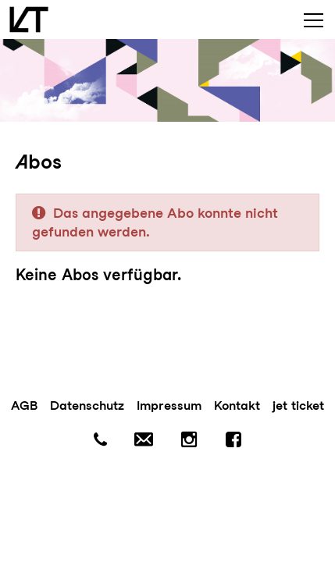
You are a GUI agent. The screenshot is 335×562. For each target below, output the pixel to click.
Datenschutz (87, 405)
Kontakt (237, 405)
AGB (24, 405)
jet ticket (298, 405)
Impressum (169, 405)
